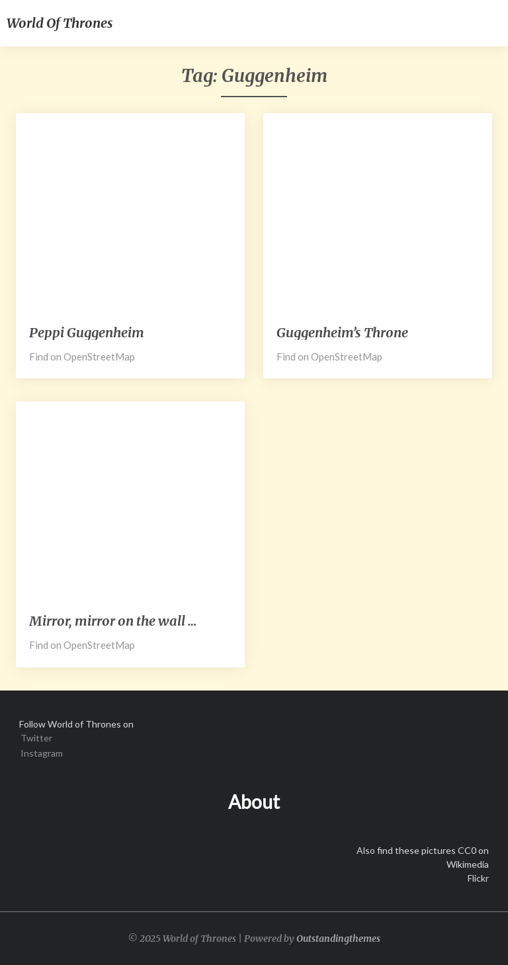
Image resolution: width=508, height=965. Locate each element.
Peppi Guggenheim (86, 332)
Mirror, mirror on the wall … (112, 620)
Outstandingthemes (338, 938)
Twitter (36, 737)
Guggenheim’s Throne (342, 332)
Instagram (42, 753)
